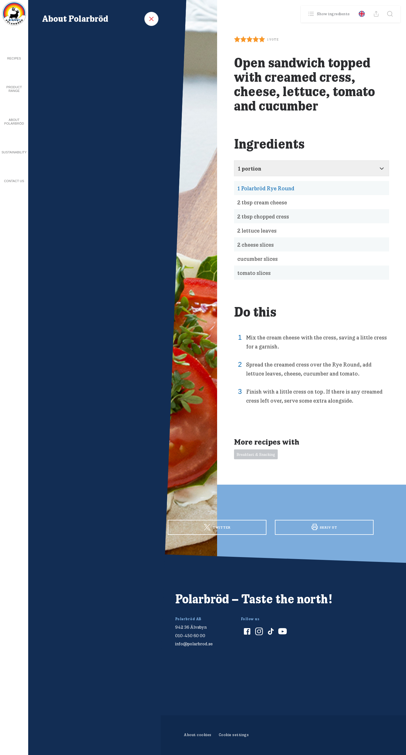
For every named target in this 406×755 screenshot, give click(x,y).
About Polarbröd (14, 121)
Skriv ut (324, 527)
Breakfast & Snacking (256, 454)
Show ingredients (329, 13)
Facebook (109, 526)
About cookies (197, 734)
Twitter (217, 527)
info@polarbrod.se (194, 643)
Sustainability (14, 152)
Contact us (14, 181)
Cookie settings (234, 734)
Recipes (14, 58)
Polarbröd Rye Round (265, 188)
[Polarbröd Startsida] (77, 605)
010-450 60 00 (190, 635)
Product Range (14, 88)
